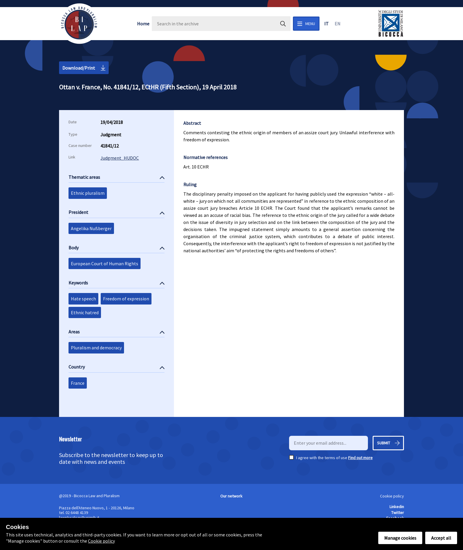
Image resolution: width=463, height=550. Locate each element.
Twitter (397, 512)
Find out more (360, 457)
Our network (231, 496)
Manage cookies (400, 538)
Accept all (441, 538)
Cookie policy (392, 496)
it (326, 24)
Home (143, 24)
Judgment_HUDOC (119, 158)
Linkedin (396, 506)
